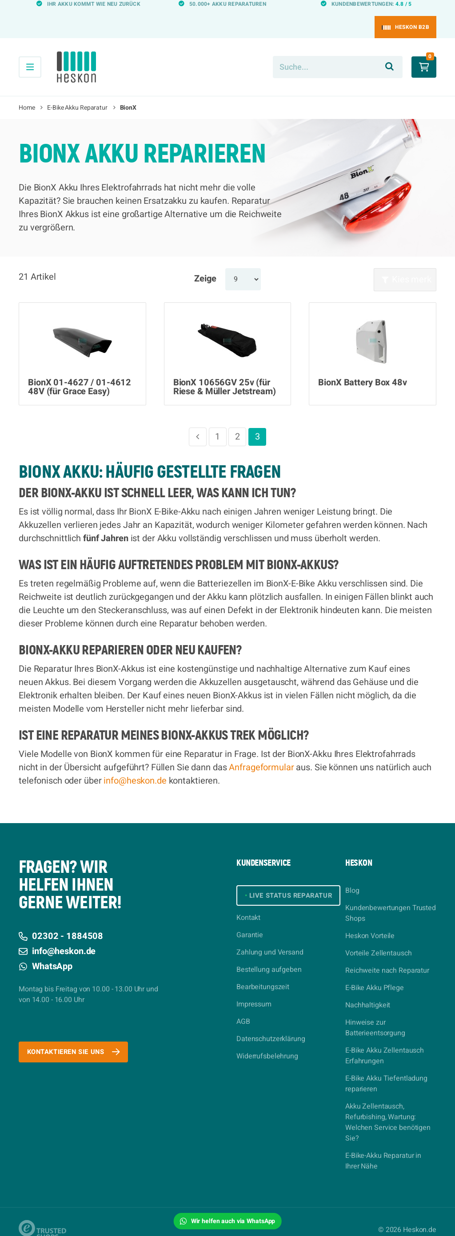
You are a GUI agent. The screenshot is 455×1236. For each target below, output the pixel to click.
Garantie (249, 920)
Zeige (205, 262)
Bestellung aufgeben (269, 955)
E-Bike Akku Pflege (374, 972)
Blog (352, 874)
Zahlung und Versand (269, 938)
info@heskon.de (135, 764)
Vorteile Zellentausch (378, 937)
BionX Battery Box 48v (362, 366)
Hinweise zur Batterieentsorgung (375, 1011)
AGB (243, 1007)
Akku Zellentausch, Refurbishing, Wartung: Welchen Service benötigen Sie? (388, 1106)
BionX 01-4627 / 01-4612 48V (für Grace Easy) (79, 371)
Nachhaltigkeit (367, 989)
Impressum (253, 990)
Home (27, 91)
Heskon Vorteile (370, 920)
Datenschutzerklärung (270, 1024)
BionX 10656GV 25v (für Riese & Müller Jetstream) (224, 371)
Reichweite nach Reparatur (387, 954)
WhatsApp (45, 950)
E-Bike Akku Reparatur (77, 91)
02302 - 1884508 (61, 920)
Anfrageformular (261, 751)
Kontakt (248, 903)
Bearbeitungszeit (262, 972)
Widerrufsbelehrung (267, 1042)
